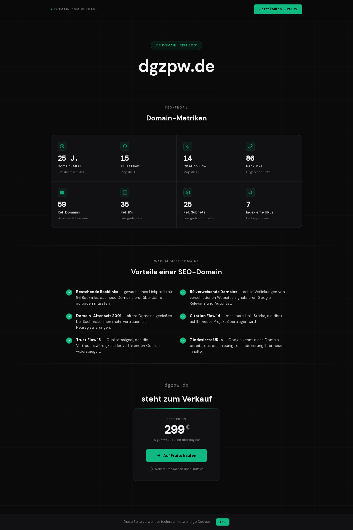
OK (222, 522)
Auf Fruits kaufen (176, 455)
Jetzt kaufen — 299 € (278, 9)
